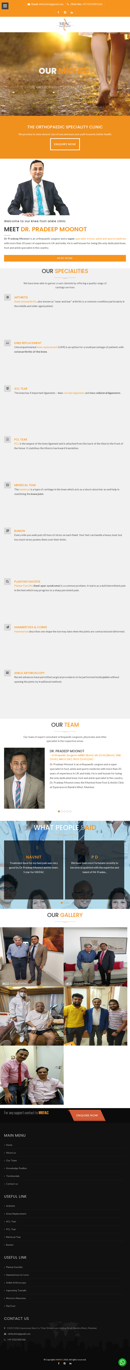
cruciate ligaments (74, 392)
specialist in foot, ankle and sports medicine (100, 238)
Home (9, 1144)
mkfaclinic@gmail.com (51, 4)
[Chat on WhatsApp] (122, 1362)
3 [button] (65, 811)
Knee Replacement (16, 1213)
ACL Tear (11, 1221)
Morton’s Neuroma (16, 1298)
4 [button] (68, 811)
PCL (16, 443)
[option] (65, 778)
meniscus (24, 489)
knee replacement (47, 347)
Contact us (12, 1183)
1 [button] (59, 811)
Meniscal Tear (13, 1237)
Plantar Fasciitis (23, 585)
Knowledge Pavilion (16, 1168)
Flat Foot (10, 1305)
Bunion (10, 1244)
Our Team (11, 1160)
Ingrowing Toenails (16, 1290)
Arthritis (10, 1205)
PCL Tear (11, 1229)
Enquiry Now (65, 144)
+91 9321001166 (92, 4)
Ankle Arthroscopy (16, 1282)
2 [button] (62, 811)
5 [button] (70, 811)
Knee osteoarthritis (25, 301)
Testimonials (13, 1176)
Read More (65, 258)
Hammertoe (21, 631)
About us (11, 1152)
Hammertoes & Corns (17, 1274)
